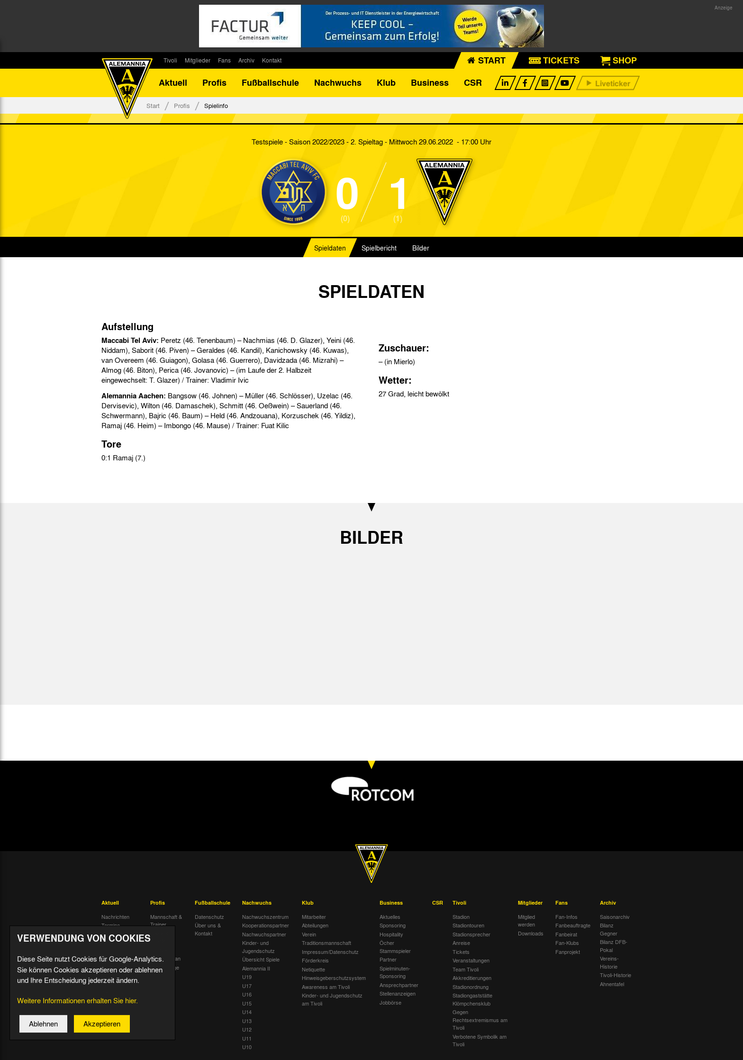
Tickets (461, 951)
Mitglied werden (526, 920)
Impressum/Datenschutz (330, 951)
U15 (247, 1003)
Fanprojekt (567, 951)
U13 (247, 1020)
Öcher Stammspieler (395, 947)
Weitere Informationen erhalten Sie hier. (77, 1009)
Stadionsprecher (471, 934)
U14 (247, 1012)
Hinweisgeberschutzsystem (334, 978)
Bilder (420, 248)
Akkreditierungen (472, 978)
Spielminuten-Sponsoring (395, 972)
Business (430, 83)
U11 (247, 1038)
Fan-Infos (566, 916)
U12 (247, 1029)
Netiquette (313, 969)
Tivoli (170, 60)
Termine (110, 925)
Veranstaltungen (471, 960)
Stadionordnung (471, 986)
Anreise (461, 943)
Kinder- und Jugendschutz (258, 947)
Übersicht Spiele (261, 959)
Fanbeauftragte (572, 925)
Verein (309, 934)
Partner (388, 959)
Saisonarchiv (615, 916)
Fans (224, 60)
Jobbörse (390, 1002)
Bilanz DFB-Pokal (613, 946)
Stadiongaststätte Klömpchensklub (472, 999)
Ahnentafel (612, 984)
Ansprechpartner (399, 984)
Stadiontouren (468, 925)
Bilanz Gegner (608, 929)
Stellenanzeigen (398, 993)
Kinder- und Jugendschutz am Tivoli (332, 999)
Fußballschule (270, 83)
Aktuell (173, 83)
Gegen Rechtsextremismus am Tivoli (480, 1020)
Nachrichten (115, 916)
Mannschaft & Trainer (166, 920)
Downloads (531, 933)
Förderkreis (315, 960)
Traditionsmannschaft (326, 943)
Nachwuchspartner (264, 934)
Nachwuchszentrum (265, 916)
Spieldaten (330, 248)
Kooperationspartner (265, 925)
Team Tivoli (466, 969)
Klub (386, 83)
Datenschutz (209, 916)
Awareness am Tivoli (326, 986)
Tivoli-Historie (615, 975)
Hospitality (391, 934)
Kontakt (271, 60)
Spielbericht (379, 248)
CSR (473, 83)
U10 (247, 1047)
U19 (247, 977)
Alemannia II (256, 968)
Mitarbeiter (314, 916)
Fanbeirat (566, 934)
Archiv (246, 60)
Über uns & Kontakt (208, 929)
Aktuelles (390, 916)
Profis (214, 83)
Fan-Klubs (567, 943)
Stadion (461, 916)
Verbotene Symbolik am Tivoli (480, 1040)
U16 (247, 994)
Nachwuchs (338, 83)
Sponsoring (393, 925)
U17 (247, 985)
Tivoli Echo (114, 934)
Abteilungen (315, 925)
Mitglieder (197, 60)
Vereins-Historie (609, 962)
